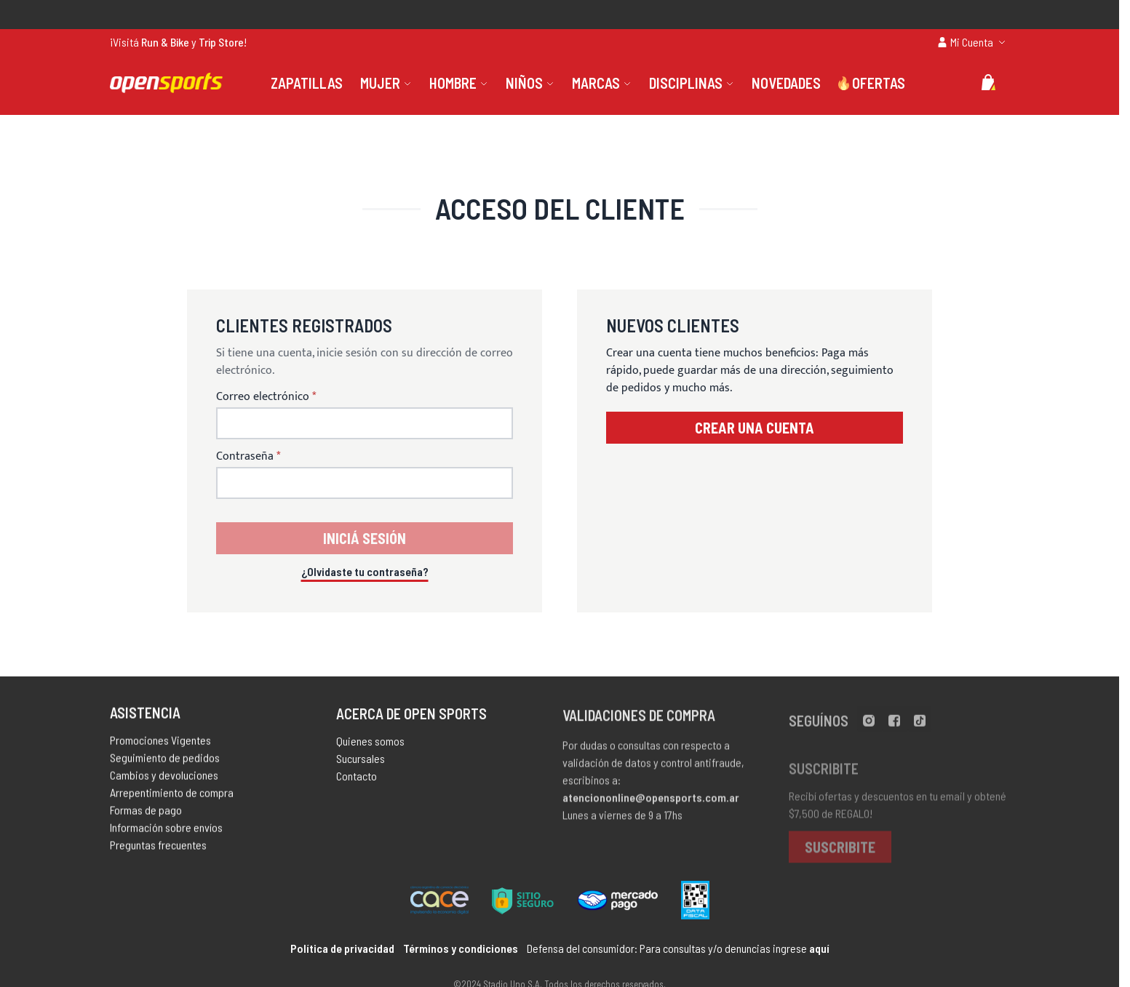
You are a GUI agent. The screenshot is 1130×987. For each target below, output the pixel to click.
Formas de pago (146, 813)
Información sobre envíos (166, 831)
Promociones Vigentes (160, 744)
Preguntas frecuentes (158, 848)
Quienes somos (370, 747)
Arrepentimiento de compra (172, 796)
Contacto (356, 781)
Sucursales (360, 764)
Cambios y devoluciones (164, 779)
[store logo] (166, 83)
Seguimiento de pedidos (165, 761)
